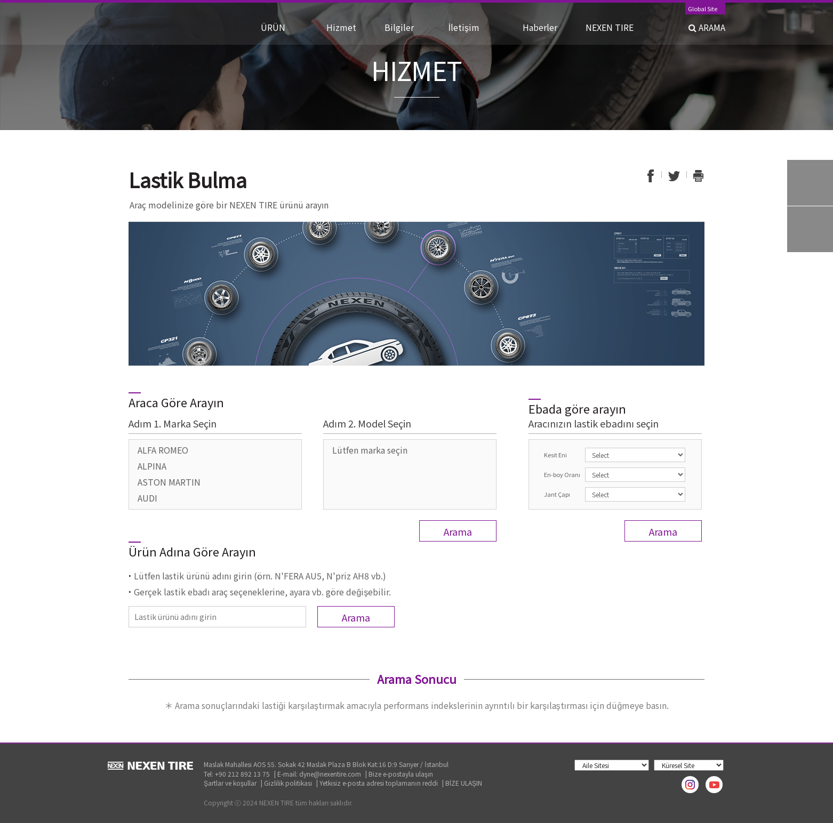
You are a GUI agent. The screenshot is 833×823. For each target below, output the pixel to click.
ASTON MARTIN (169, 481)
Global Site (702, 9)
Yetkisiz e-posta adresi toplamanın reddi (378, 782)
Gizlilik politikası (288, 782)
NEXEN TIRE (610, 27)
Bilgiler (407, 27)
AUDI (147, 497)
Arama (458, 531)
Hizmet (345, 27)
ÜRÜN (284, 27)
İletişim (475, 27)
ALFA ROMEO (163, 449)
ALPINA (152, 465)
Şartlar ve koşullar (230, 782)
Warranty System (810, 229)
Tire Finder (810, 183)
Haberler (544, 27)
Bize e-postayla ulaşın (401, 773)
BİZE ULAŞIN (463, 782)
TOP (810, 275)
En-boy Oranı (562, 474)
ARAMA (706, 27)
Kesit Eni (555, 454)
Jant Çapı (557, 494)
